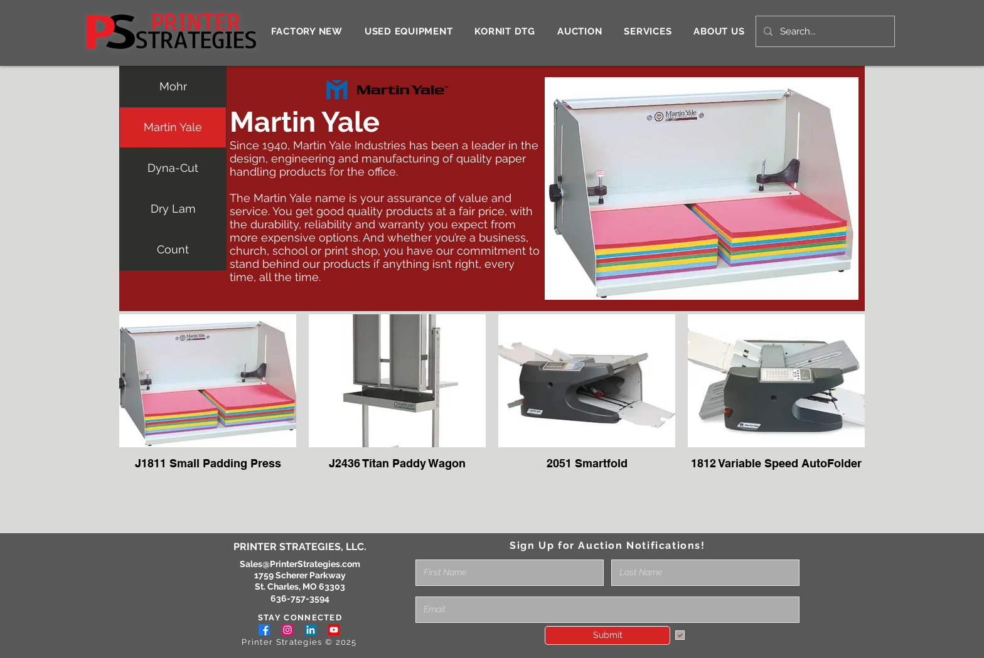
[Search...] (824, 31)
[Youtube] (334, 629)
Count (173, 249)
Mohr (173, 86)
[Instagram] (287, 629)
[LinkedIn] (310, 629)
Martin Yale (173, 127)
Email (427, 592)
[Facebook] (264, 629)
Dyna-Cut (172, 167)
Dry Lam (173, 208)
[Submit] (607, 635)
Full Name (436, 555)
